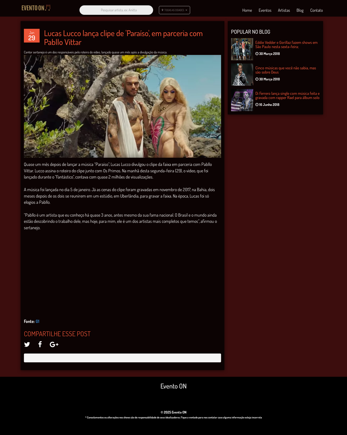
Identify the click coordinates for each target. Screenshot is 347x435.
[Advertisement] (275, 150)
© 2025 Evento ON (174, 410)
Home (247, 9)
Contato (316, 9)
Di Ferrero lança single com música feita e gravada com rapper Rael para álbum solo (287, 93)
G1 (37, 319)
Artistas (284, 9)
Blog (300, 9)
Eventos (265, 9)
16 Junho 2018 (267, 103)
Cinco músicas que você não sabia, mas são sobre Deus (285, 68)
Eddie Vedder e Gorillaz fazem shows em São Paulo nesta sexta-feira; (286, 42)
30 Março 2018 (267, 52)
